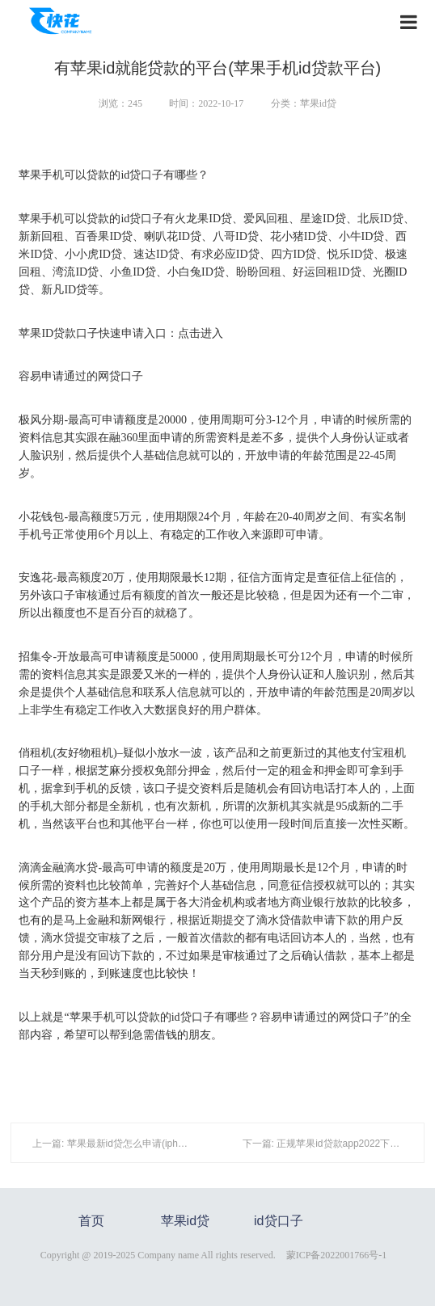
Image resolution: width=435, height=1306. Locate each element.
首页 (91, 1221)
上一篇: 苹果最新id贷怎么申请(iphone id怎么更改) (139, 1143)
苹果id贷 (185, 1221)
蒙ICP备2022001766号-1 (336, 1255)
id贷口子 (278, 1221)
